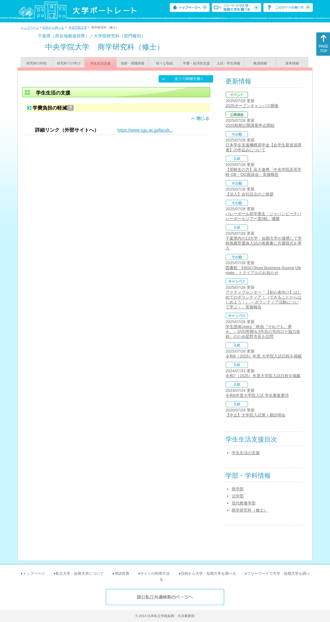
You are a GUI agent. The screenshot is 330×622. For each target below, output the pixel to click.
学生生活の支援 (246, 452)
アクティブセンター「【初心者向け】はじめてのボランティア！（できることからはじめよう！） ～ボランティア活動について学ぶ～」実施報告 (263, 299)
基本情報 (292, 63)
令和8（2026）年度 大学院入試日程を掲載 (264, 356)
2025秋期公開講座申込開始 (250, 125)
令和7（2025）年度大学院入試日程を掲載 (263, 375)
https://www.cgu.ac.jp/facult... (145, 130)
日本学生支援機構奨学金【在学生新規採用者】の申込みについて (263, 147)
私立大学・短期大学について (80, 573)
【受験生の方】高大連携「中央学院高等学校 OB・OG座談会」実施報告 (263, 172)
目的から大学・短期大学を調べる (208, 573)
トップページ (30, 27)
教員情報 (260, 63)
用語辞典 (122, 573)
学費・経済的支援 (196, 63)
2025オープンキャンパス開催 (252, 105)
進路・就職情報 (132, 63)
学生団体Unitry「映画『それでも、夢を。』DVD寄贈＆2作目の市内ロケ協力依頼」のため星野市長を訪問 (263, 331)
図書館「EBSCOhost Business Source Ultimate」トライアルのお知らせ (263, 270)
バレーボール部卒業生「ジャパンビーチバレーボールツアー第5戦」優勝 (263, 216)
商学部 (238, 489)
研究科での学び (69, 63)
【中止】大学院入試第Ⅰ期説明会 (255, 415)
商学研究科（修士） (250, 510)
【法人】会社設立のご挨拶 (249, 194)
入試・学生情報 (228, 63)
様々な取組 (164, 63)
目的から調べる (53, 27)
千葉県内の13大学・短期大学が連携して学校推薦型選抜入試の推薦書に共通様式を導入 (264, 243)
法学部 (238, 496)
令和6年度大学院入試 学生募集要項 (257, 395)
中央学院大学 (78, 27)
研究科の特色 (36, 63)
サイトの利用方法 (155, 573)
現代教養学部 (244, 503)
